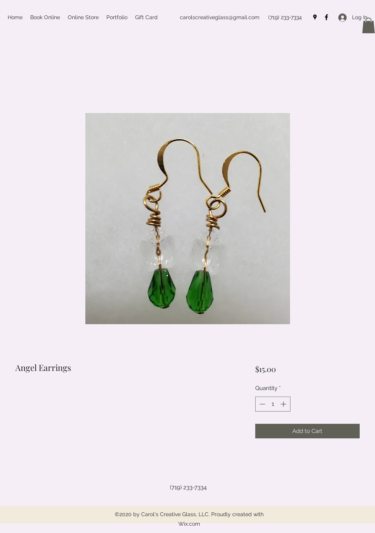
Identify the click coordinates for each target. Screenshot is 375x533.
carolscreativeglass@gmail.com (219, 17)
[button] (368, 25)
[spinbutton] (272, 404)
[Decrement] (261, 404)
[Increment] (284, 404)
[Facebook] (326, 17)
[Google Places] (315, 17)
